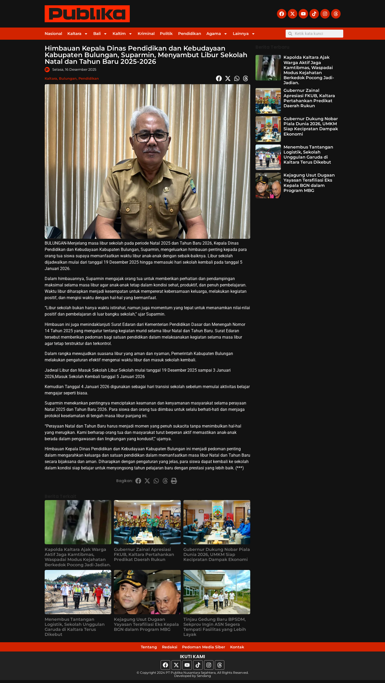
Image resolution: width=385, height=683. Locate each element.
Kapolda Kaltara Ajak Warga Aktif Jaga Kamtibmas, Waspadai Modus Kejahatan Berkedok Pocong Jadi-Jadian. (78, 557)
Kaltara (77, 33)
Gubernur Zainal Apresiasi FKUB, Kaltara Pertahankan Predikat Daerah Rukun (144, 554)
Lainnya (244, 33)
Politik (166, 33)
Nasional (53, 33)
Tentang (132, 648)
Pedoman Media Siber (208, 648)
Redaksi (161, 648)
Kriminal (146, 33)
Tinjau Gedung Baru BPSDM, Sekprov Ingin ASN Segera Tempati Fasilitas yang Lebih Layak (214, 627)
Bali (100, 33)
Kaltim (122, 33)
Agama (217, 33)
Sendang (204, 679)
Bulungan (68, 78)
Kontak (255, 648)
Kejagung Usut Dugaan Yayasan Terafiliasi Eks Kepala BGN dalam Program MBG (146, 624)
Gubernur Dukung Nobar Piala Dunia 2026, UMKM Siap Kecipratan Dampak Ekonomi (216, 554)
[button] (219, 78)
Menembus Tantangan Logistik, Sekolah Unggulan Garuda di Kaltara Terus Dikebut (75, 627)
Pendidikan (189, 33)
